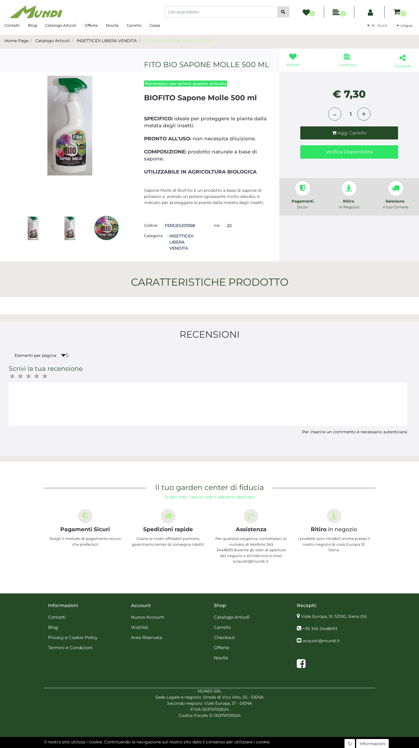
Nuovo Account (147, 617)
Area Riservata (146, 637)
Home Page (16, 40)
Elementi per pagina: (36, 355)
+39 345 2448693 (320, 628)
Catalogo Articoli (61, 25)
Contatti (12, 25)
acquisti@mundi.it (321, 640)
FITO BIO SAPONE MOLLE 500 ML (178, 40)
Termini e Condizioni (70, 647)
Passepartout (222, 744)
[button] (283, 11)
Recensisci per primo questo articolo (185, 83)
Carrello (134, 25)
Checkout (224, 637)
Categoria (153, 235)
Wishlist (139, 627)
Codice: (151, 225)
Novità (112, 25)
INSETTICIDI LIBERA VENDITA (107, 40)
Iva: (217, 225)
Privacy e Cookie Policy (72, 637)
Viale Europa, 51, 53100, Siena (334, 616)
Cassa (155, 25)
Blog (32, 25)
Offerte (91, 25)
